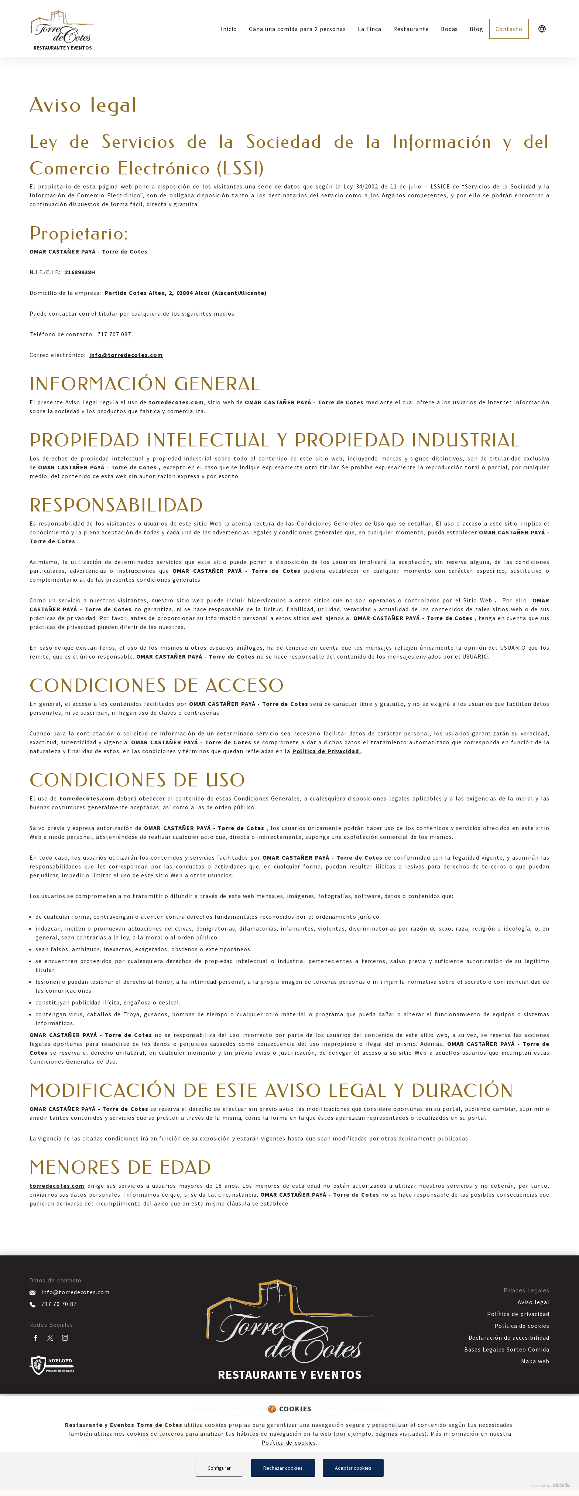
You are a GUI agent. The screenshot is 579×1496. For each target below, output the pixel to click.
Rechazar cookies (283, 1468)
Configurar (219, 1468)
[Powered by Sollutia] (289, 1486)
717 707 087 (114, 334)
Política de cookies (288, 1442)
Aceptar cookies (353, 1468)
